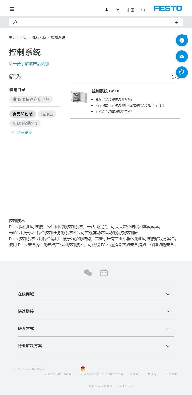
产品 (24, 37)
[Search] (96, 22)
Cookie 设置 (126, 386)
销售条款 (172, 374)
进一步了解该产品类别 (29, 64)
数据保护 (154, 374)
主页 (12, 37)
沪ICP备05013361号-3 (59, 374)
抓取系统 (39, 37)
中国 (131, 10)
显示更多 (21, 132)
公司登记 (136, 374)
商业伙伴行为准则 (100, 386)
